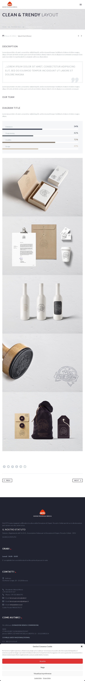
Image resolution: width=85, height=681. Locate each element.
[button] (82, 646)
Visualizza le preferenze (42, 673)
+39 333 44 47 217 (8, 592)
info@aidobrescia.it (16, 605)
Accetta (42, 661)
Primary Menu (81, 4)
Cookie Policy (38, 678)
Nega (43, 667)
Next (78, 480)
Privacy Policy (47, 678)
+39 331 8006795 (16, 595)
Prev (6, 480)
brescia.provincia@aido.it (18, 598)
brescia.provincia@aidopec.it (19, 601)
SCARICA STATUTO (9, 537)
